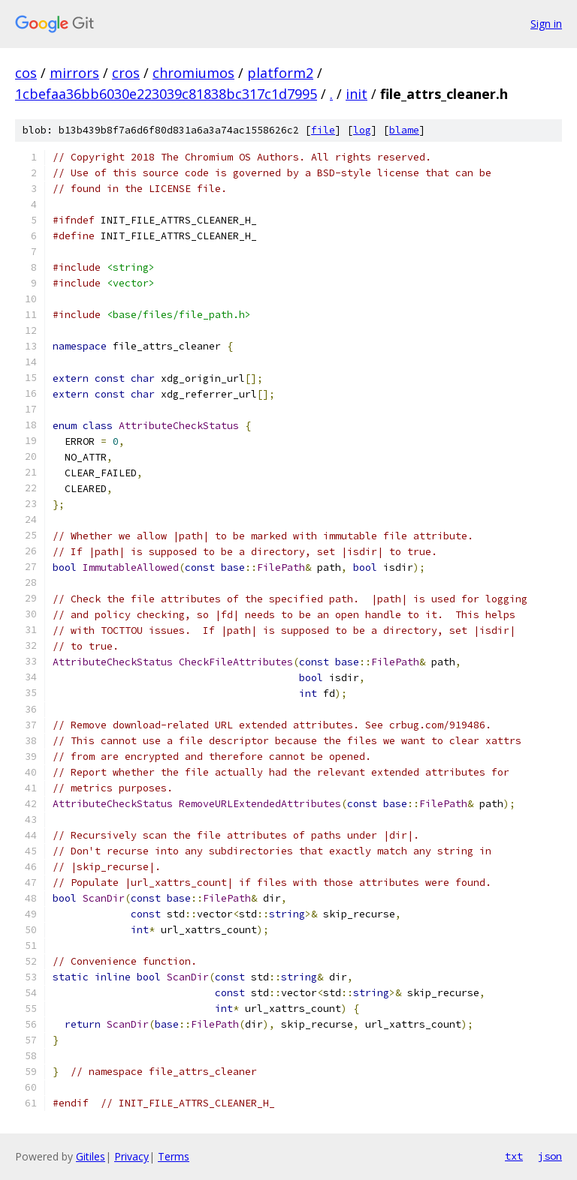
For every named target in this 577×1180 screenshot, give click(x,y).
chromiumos (193, 73)
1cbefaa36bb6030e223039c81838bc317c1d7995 (166, 94)
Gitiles (90, 1156)
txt (514, 1156)
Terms (173, 1156)
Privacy (131, 1156)
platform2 (280, 73)
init (356, 94)
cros (126, 73)
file (323, 130)
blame (404, 130)
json (550, 1156)
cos (26, 73)
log (362, 130)
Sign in (546, 24)
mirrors (74, 73)
